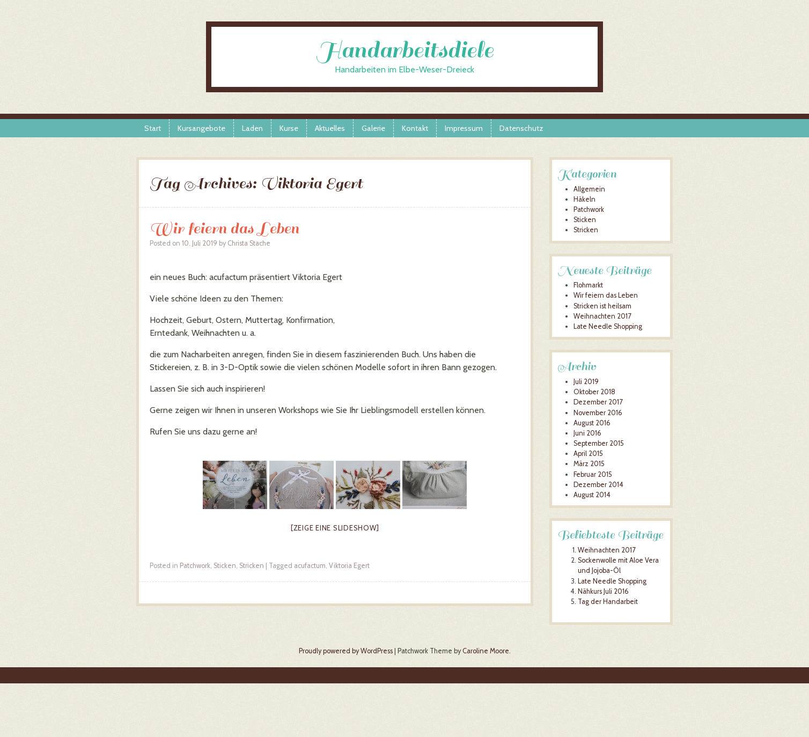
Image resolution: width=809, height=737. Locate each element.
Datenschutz (521, 128)
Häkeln (584, 199)
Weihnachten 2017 (602, 316)
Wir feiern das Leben (224, 228)
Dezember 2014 (598, 485)
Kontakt (415, 128)
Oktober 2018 (594, 392)
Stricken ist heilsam (602, 306)
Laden (252, 128)
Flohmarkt (588, 285)
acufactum (310, 566)
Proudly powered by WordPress (346, 651)
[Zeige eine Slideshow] (335, 528)
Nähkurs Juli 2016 (603, 591)
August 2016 (592, 423)
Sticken (225, 566)
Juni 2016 (587, 433)
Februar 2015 (592, 474)
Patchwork (195, 566)
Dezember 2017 (597, 402)
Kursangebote (201, 128)
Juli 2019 (586, 382)
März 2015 (589, 464)
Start (152, 128)
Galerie (373, 128)
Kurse (289, 128)
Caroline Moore (485, 651)
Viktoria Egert (349, 566)
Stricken (251, 566)
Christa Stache (248, 243)
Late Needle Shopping (607, 326)
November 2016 (597, 413)
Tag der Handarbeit (608, 602)
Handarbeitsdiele (405, 50)
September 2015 (598, 443)
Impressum (464, 128)
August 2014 (592, 495)
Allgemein (589, 189)
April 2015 (588, 453)
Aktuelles (330, 128)
